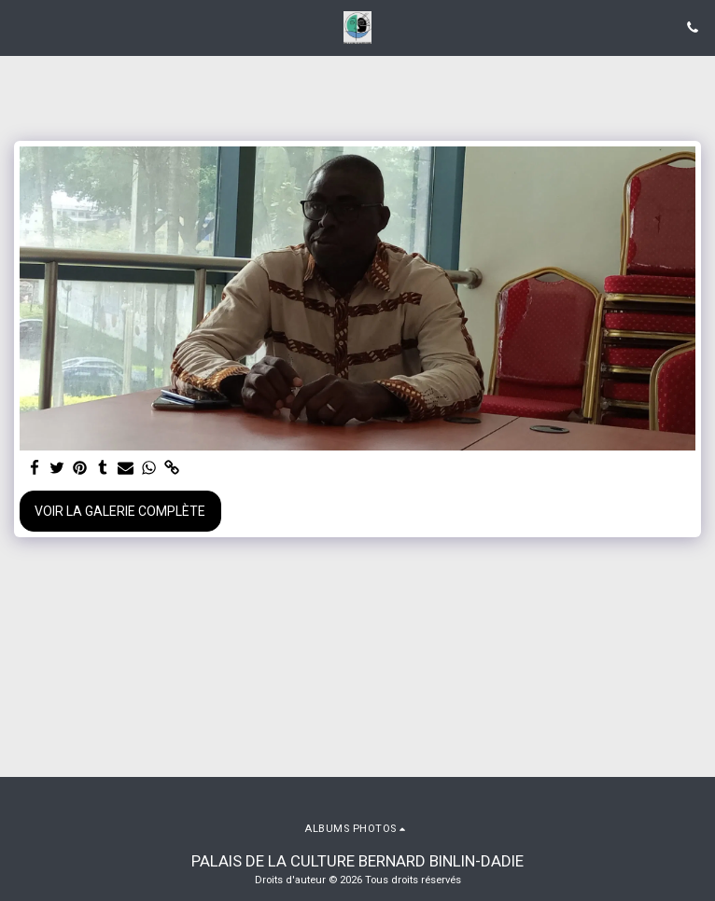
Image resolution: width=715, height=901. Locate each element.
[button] (20, 27)
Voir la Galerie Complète (120, 511)
